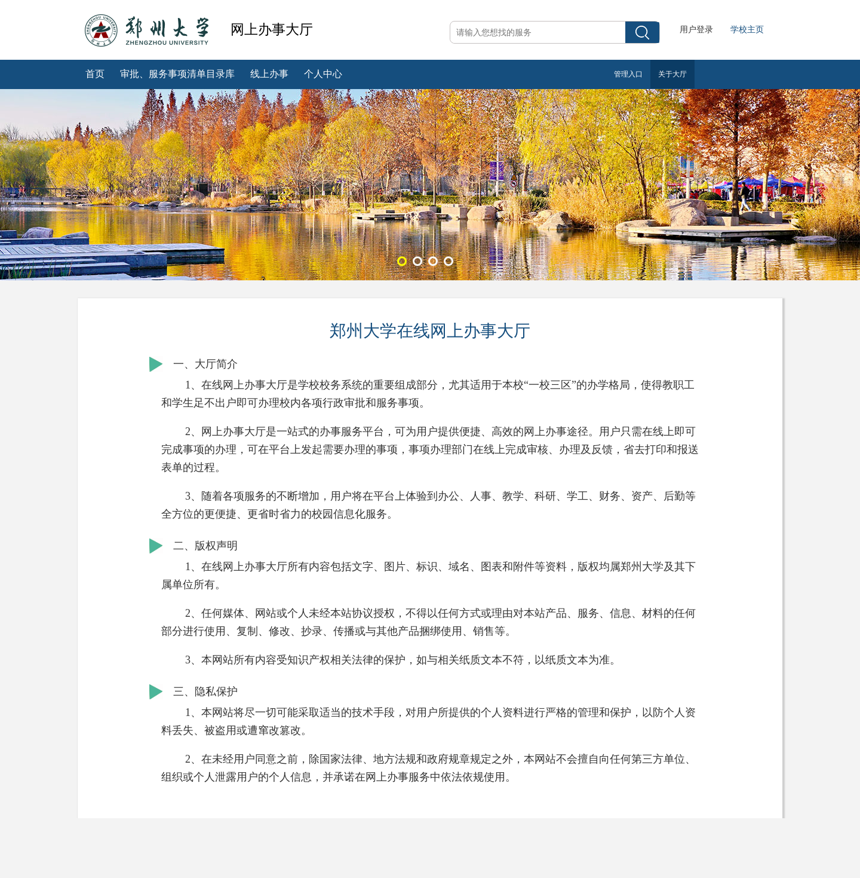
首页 (95, 74)
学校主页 (747, 29)
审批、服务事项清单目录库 (177, 74)
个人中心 (323, 74)
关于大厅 (672, 74)
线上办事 (269, 74)
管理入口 (628, 74)
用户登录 (696, 29)
